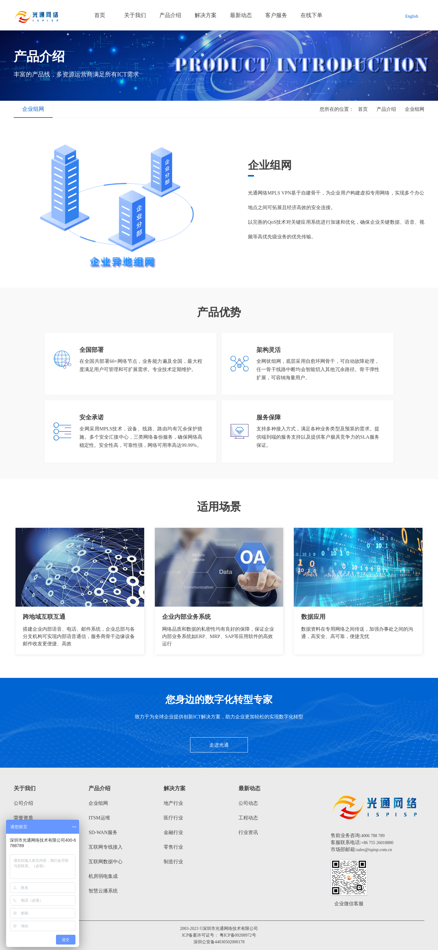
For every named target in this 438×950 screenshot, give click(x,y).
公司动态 (248, 803)
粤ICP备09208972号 (238, 935)
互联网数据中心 (106, 861)
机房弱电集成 (103, 876)
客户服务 (276, 15)
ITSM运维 (99, 817)
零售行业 (173, 847)
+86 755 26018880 (377, 842)
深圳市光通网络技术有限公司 (230, 928)
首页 (99, 15)
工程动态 (248, 817)
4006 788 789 (372, 835)
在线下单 (311, 15)
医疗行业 (173, 817)
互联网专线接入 (106, 847)
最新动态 (241, 15)
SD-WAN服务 (103, 832)
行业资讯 (248, 832)
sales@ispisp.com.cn (374, 849)
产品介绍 (170, 15)
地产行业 (173, 803)
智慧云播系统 (103, 890)
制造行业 (173, 861)
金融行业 (173, 832)
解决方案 (206, 15)
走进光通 (219, 745)
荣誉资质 (23, 817)
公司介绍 (23, 803)
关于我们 (135, 15)
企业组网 (33, 109)
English (411, 16)
